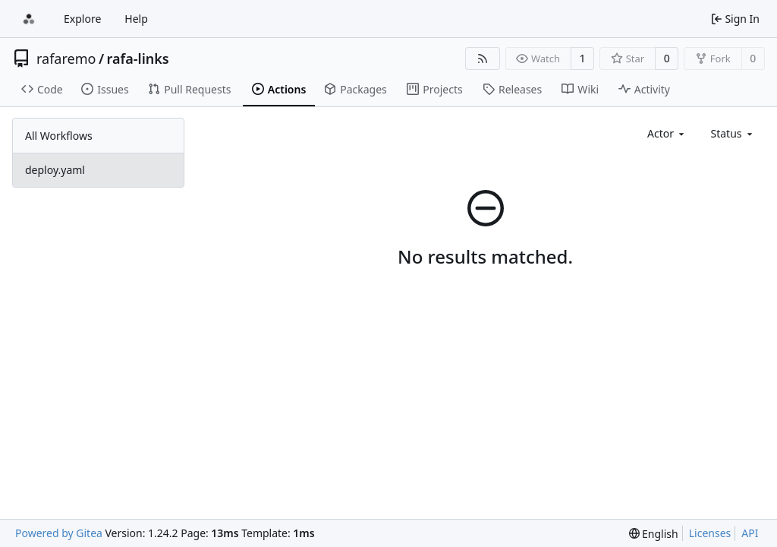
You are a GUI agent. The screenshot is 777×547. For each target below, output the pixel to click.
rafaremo (66, 58)
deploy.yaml (55, 170)
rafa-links (138, 58)
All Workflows (59, 135)
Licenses (710, 533)
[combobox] (667, 133)
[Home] (29, 19)
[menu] (653, 533)
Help (136, 18)
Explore (82, 18)
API (749, 533)
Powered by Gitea (58, 533)
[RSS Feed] (482, 58)
